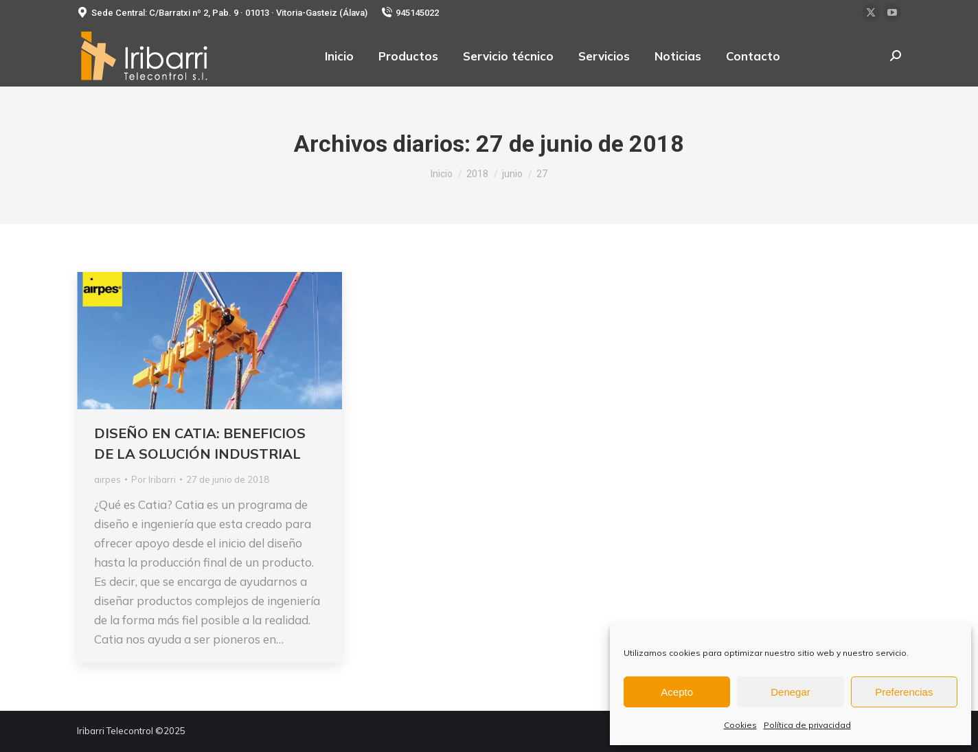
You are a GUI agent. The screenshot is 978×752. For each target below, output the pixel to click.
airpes (107, 479)
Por (153, 479)
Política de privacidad (807, 725)
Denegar (790, 692)
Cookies (740, 725)
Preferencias (904, 692)
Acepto (677, 692)
